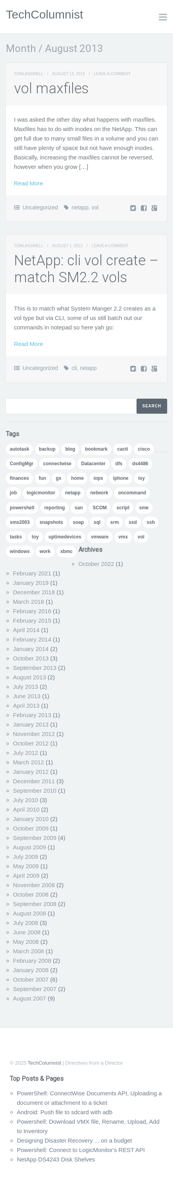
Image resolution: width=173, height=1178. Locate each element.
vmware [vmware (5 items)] (100, 537)
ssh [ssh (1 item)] (151, 522)
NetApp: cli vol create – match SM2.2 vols (86, 269)
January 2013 (31, 724)
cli (74, 368)
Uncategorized (40, 207)
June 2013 (26, 696)
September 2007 (34, 989)
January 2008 (31, 970)
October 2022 (96, 563)
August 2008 (29, 913)
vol (94, 207)
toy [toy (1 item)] (35, 537)
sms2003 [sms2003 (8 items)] (20, 522)
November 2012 (34, 733)
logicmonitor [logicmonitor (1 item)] (41, 493)
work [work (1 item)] (45, 551)
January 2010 (31, 819)
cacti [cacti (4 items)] (122, 449)
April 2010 (26, 809)
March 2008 (28, 951)
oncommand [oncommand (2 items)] (132, 493)
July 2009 (25, 856)
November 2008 (34, 885)
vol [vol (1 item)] (141, 537)
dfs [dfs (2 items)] (118, 463)
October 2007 (31, 979)
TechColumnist (44, 14)
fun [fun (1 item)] (42, 478)
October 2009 (31, 828)
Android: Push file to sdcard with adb (64, 1112)
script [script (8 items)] (123, 507)
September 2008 (34, 904)
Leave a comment (112, 74)
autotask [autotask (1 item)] (19, 449)
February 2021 (32, 573)
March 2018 (28, 601)
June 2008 (26, 932)
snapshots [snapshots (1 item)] (51, 522)
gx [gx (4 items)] (58, 478)
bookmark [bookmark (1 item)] (96, 449)
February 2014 (32, 639)
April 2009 (26, 875)
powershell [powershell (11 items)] (22, 507)
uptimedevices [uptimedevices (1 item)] (65, 537)
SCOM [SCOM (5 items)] (100, 507)
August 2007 (29, 998)
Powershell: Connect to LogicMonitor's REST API (81, 1150)
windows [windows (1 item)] (20, 551)
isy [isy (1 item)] (141, 478)
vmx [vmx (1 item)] (123, 537)
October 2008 (31, 894)
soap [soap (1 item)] (78, 522)
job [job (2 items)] (13, 493)
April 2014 (26, 630)
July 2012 (25, 752)
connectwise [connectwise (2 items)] (57, 463)
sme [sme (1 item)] (144, 507)
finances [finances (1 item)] (19, 478)
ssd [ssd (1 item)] (133, 522)
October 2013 (31, 658)
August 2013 (29, 677)
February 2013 (32, 715)
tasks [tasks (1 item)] (16, 537)
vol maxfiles (51, 88)
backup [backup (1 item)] (47, 449)
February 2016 (32, 611)
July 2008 (25, 922)
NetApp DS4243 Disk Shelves (56, 1159)
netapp (80, 207)
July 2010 (25, 800)
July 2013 (25, 686)
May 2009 (26, 866)
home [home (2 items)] (77, 478)
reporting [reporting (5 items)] (54, 507)
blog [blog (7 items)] (70, 449)
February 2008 (32, 960)
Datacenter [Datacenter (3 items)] (93, 463)
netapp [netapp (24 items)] (72, 493)
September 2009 (34, 837)
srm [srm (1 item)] (114, 522)
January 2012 (31, 771)
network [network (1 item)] (99, 493)
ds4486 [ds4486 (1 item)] (140, 463)
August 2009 (29, 847)
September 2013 (34, 667)
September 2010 (34, 790)
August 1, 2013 (67, 246)
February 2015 (32, 620)
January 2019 (31, 582)
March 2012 (28, 762)
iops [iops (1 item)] (98, 478)
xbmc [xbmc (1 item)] (66, 551)
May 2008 (26, 941)
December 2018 (34, 592)
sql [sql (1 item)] (97, 522)
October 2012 (31, 743)
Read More (28, 183)
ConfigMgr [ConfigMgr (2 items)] (21, 463)
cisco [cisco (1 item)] (144, 449)
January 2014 (31, 648)
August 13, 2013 (68, 74)
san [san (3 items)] (79, 507)
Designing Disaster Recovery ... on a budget (74, 1140)
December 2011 (34, 781)
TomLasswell (28, 74)
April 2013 (26, 705)
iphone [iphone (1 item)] (120, 478)
